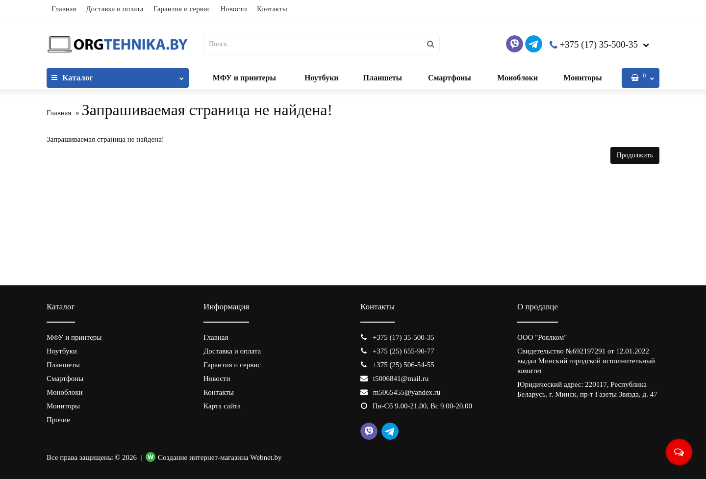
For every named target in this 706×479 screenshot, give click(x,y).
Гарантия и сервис (182, 9)
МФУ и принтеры (244, 78)
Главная (63, 9)
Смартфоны (449, 78)
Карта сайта (222, 406)
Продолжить (635, 155)
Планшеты (382, 78)
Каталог (117, 75)
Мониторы (582, 78)
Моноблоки (517, 78)
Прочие (58, 420)
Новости (233, 9)
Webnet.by (265, 457)
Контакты (272, 9)
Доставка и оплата (114, 9)
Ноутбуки (321, 78)
